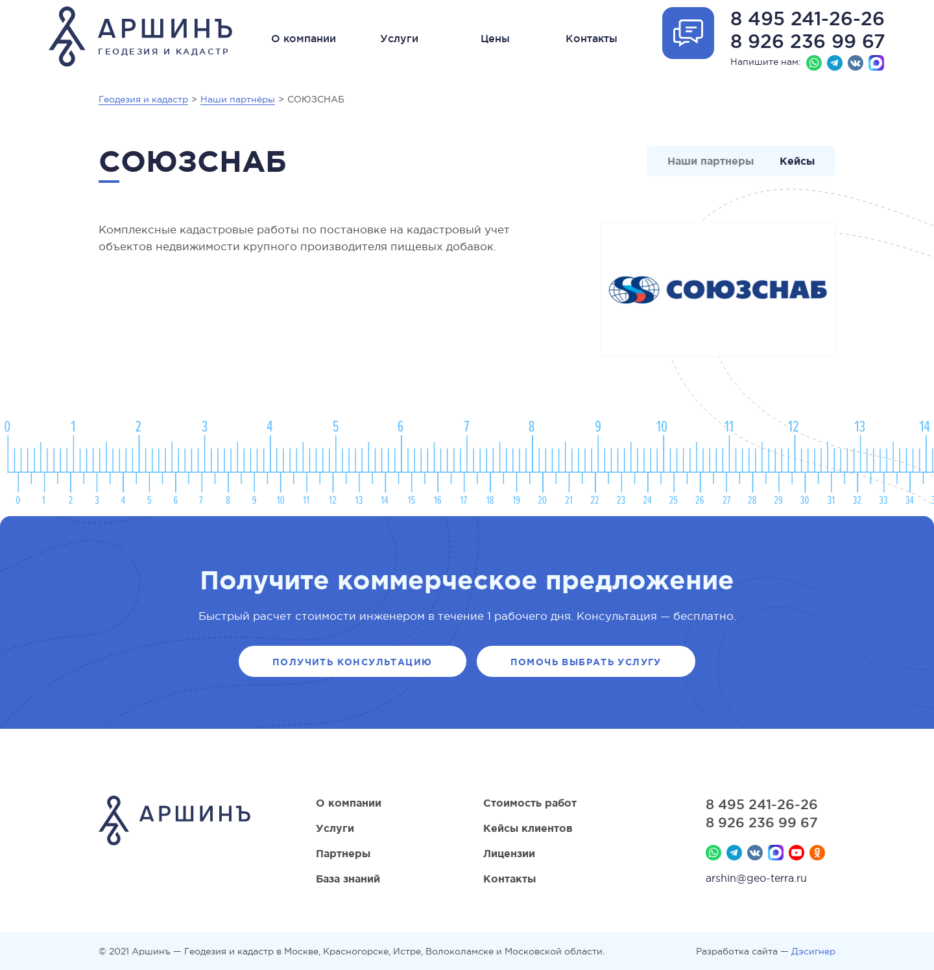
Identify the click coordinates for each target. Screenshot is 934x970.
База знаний (348, 878)
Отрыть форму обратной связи (688, 33)
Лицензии (509, 853)
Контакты (591, 38)
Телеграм (835, 63)
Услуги (399, 38)
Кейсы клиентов (528, 828)
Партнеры (343, 853)
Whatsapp (814, 63)
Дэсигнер (813, 951)
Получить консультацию (352, 662)
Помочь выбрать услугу (586, 662)
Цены (495, 38)
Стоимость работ (530, 803)
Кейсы (797, 161)
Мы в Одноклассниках (817, 852)
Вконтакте (855, 63)
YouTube (796, 852)
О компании (303, 38)
